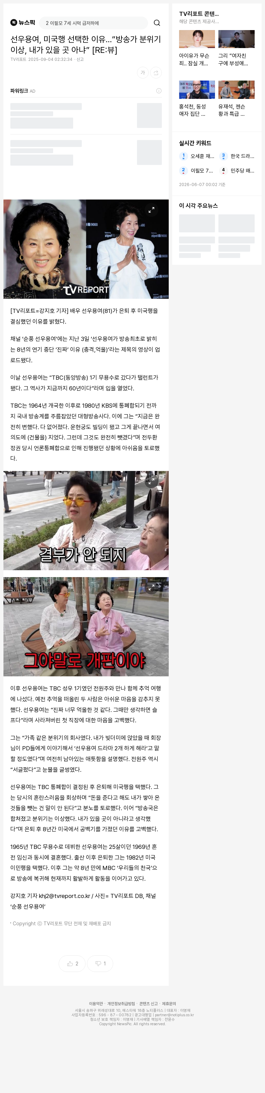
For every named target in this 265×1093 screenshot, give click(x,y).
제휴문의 (169, 1003)
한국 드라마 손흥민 (243, 156)
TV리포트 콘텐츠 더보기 (199, 13)
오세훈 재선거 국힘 (203, 156)
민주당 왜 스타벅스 (243, 171)
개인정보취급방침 (121, 1003)
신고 (80, 59)
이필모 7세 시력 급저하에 (203, 171)
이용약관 (96, 1003)
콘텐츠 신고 (148, 1003)
